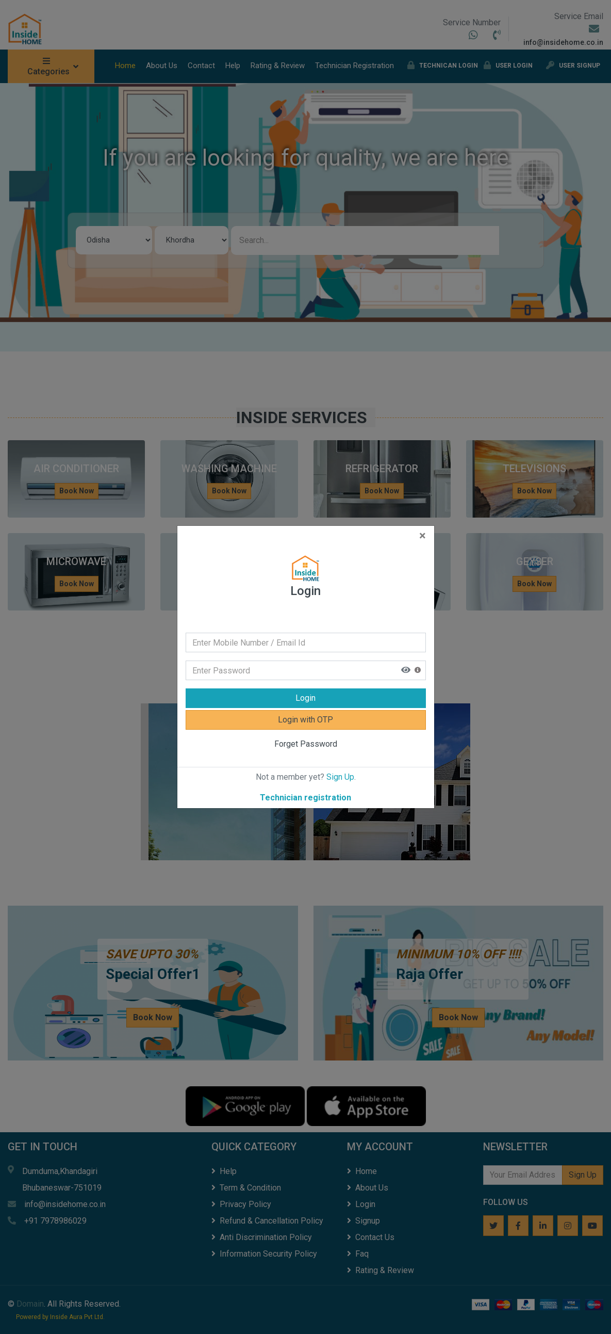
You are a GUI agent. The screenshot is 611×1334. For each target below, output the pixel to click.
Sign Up (340, 777)
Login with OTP (305, 720)
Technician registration (305, 797)
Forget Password (305, 744)
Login (305, 698)
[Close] (422, 536)
